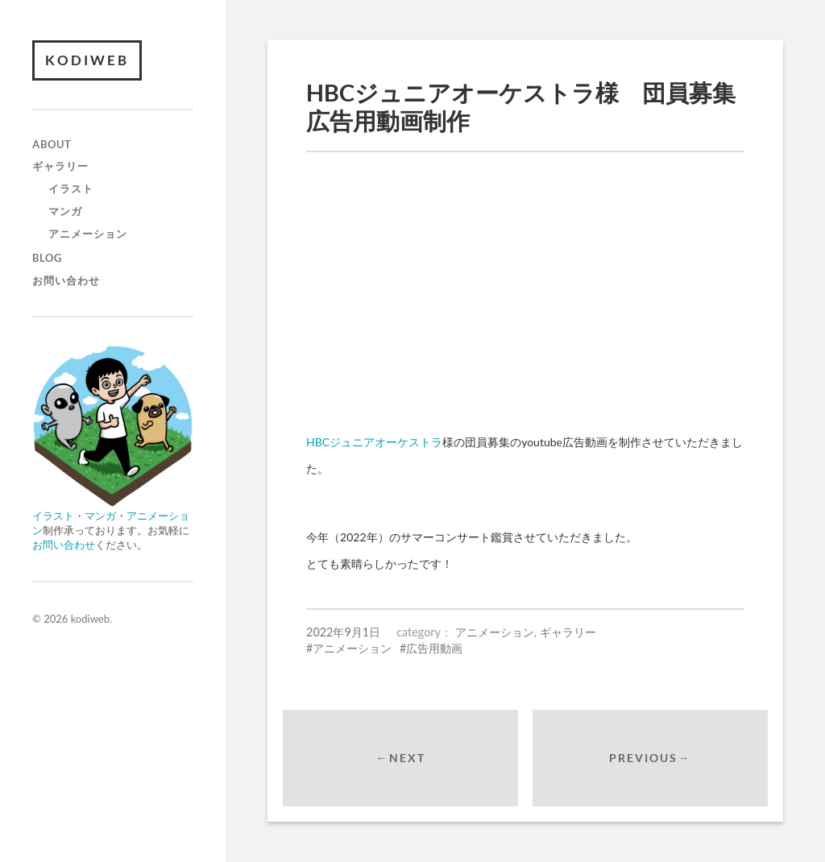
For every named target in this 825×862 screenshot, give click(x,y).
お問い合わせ (66, 280)
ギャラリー (60, 166)
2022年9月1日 (343, 632)
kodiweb (87, 60)
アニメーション (87, 233)
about (52, 144)
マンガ (65, 211)
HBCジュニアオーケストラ (374, 442)
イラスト (70, 188)
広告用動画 (434, 648)
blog (47, 257)
